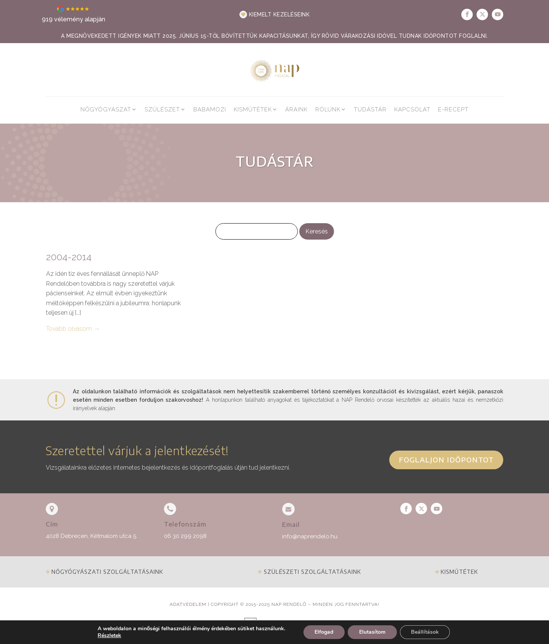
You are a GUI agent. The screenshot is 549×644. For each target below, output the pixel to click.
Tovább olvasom (69, 328)
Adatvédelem (188, 604)
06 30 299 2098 (185, 536)
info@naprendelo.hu (309, 536)
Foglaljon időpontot (446, 459)
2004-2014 (69, 257)
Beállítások (425, 632)
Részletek (109, 635)
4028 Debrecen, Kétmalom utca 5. (91, 536)
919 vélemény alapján (73, 19)
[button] (274, 14)
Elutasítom (372, 632)
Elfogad (323, 632)
